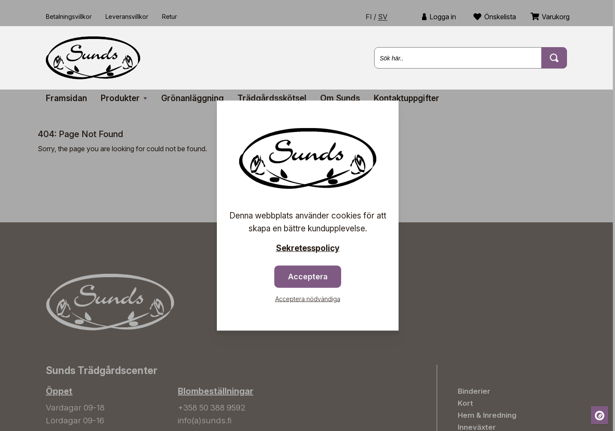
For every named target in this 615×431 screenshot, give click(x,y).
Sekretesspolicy (307, 248)
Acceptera (307, 276)
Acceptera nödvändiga (307, 298)
